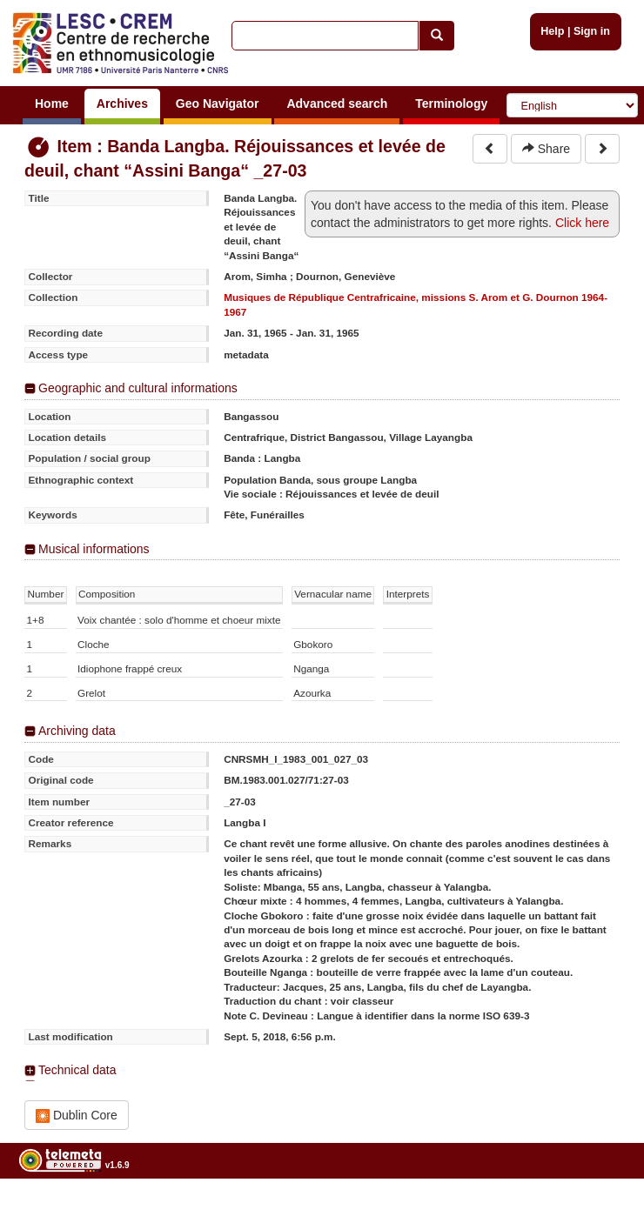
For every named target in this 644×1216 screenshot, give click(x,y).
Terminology (451, 103)
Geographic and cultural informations (138, 388)
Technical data (77, 1070)
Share (546, 149)
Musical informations (94, 549)
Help (552, 31)
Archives (122, 103)
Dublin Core (76, 1115)
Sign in (592, 31)
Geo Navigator (217, 103)
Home (52, 103)
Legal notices (601, 1209)
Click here (582, 223)
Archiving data (77, 731)
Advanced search (336, 103)
